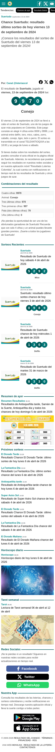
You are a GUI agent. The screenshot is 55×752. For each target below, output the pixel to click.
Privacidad (24, 740)
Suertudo (6, 16)
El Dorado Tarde (10, 454)
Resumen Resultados (13, 401)
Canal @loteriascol (17, 83)
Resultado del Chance (27, 738)
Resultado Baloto (40, 10)
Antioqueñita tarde (11, 481)
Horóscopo (7, 555)
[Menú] (3, 3)
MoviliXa (17, 745)
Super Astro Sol (10, 495)
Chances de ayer (23, 10)
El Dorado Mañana (11, 536)
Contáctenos (27, 747)
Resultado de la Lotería (37, 745)
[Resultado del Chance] (10, 3)
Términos (47, 738)
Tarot (4, 604)
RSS (35, 740)
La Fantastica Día (11, 468)
